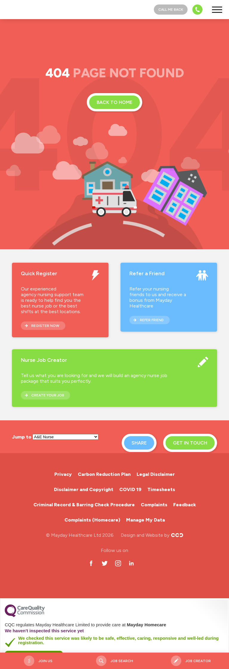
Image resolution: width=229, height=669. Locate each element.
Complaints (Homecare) (92, 520)
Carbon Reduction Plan (104, 474)
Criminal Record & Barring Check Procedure (84, 504)
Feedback (184, 504)
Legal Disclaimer (156, 474)
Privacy (63, 474)
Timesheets (161, 489)
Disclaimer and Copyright (83, 489)
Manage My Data (145, 520)
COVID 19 (130, 489)
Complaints (154, 504)
